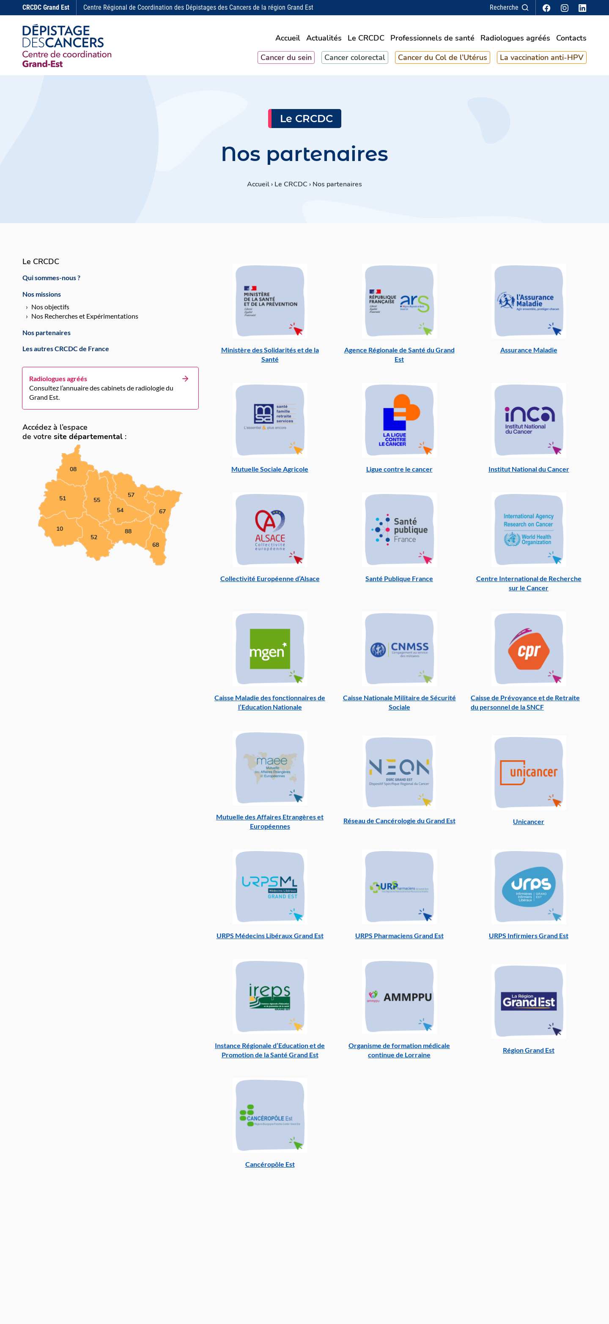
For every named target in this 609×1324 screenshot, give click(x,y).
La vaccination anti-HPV (542, 60)
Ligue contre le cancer (399, 473)
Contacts (571, 40)
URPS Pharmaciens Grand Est (399, 940)
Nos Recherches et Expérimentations (84, 320)
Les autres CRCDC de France (65, 353)
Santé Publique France (399, 583)
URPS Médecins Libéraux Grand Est (270, 940)
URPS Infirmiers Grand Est (528, 940)
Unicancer (528, 825)
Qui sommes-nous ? (51, 282)
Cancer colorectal (354, 60)
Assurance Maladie (528, 353)
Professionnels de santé (432, 40)
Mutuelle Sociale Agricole (269, 473)
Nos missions (41, 298)
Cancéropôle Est (270, 1168)
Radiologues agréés (515, 40)
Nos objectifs (50, 311)
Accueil (287, 40)
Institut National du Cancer (528, 473)
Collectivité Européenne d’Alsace (270, 583)
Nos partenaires (46, 336)
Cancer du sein (286, 60)
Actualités (324, 40)
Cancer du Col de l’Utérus (442, 60)
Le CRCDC (366, 40)
